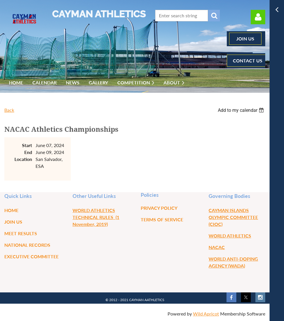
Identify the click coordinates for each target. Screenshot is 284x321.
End (28, 152)
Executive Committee (31, 256)
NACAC (217, 247)
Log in (258, 17)
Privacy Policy (159, 208)
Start (27, 145)
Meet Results (20, 233)
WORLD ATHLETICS (230, 235)
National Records (27, 245)
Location (23, 159)
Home (11, 210)
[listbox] (241, 110)
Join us (13, 221)
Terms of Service (162, 219)
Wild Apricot (206, 313)
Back (9, 110)
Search (214, 15)
